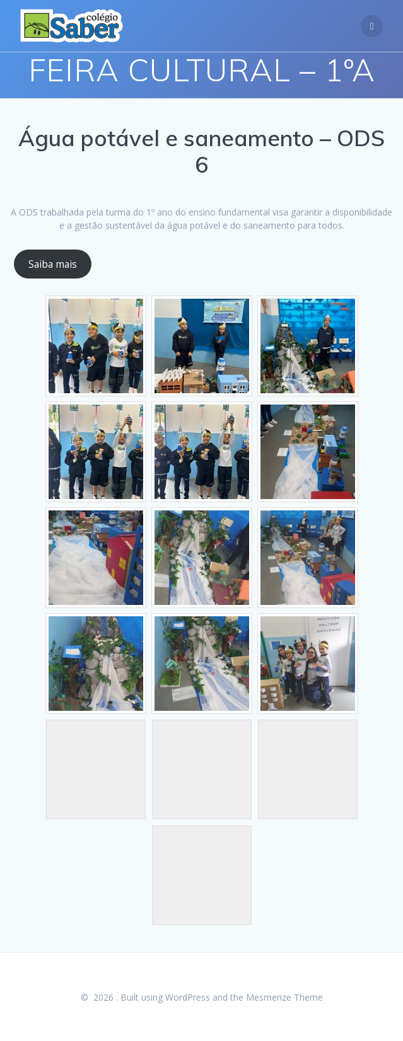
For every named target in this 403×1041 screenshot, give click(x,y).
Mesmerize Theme (284, 997)
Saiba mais (52, 264)
